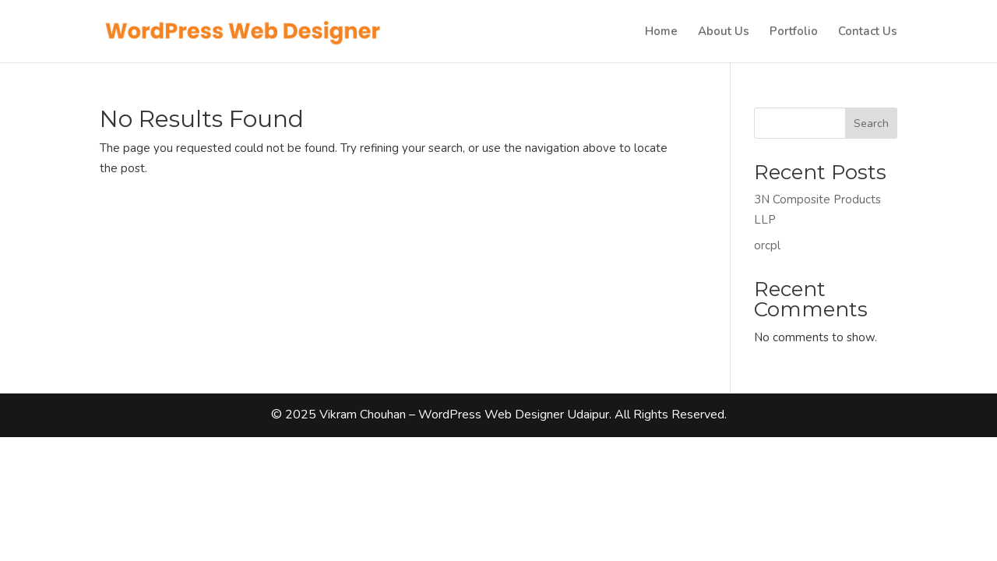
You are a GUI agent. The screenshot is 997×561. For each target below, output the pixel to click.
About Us (723, 32)
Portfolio (794, 32)
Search (871, 123)
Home (661, 32)
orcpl (767, 245)
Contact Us (867, 32)
